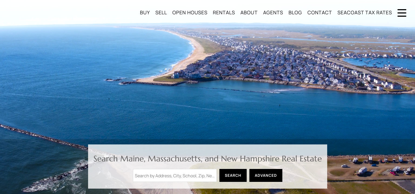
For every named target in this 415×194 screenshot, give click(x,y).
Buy (145, 12)
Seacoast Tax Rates (364, 12)
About (249, 12)
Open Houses (190, 12)
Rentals (224, 12)
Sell (161, 12)
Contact (319, 12)
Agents (273, 12)
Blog (295, 12)
